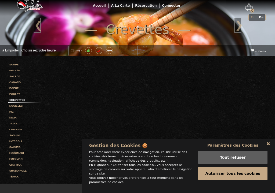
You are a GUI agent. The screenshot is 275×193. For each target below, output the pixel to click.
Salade (14, 76)
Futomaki (16, 158)
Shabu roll (18, 170)
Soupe (14, 64)
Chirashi (15, 129)
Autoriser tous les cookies (232, 179)
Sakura (15, 147)
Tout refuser (233, 163)
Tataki (14, 123)
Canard (15, 82)
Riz (11, 111)
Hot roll (16, 141)
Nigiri (13, 117)
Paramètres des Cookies (232, 151)
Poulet (14, 93)
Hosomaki (16, 152)
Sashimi (14, 135)
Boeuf (14, 88)
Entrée (14, 70)
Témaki (14, 176)
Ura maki (16, 164)
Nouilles (16, 105)
